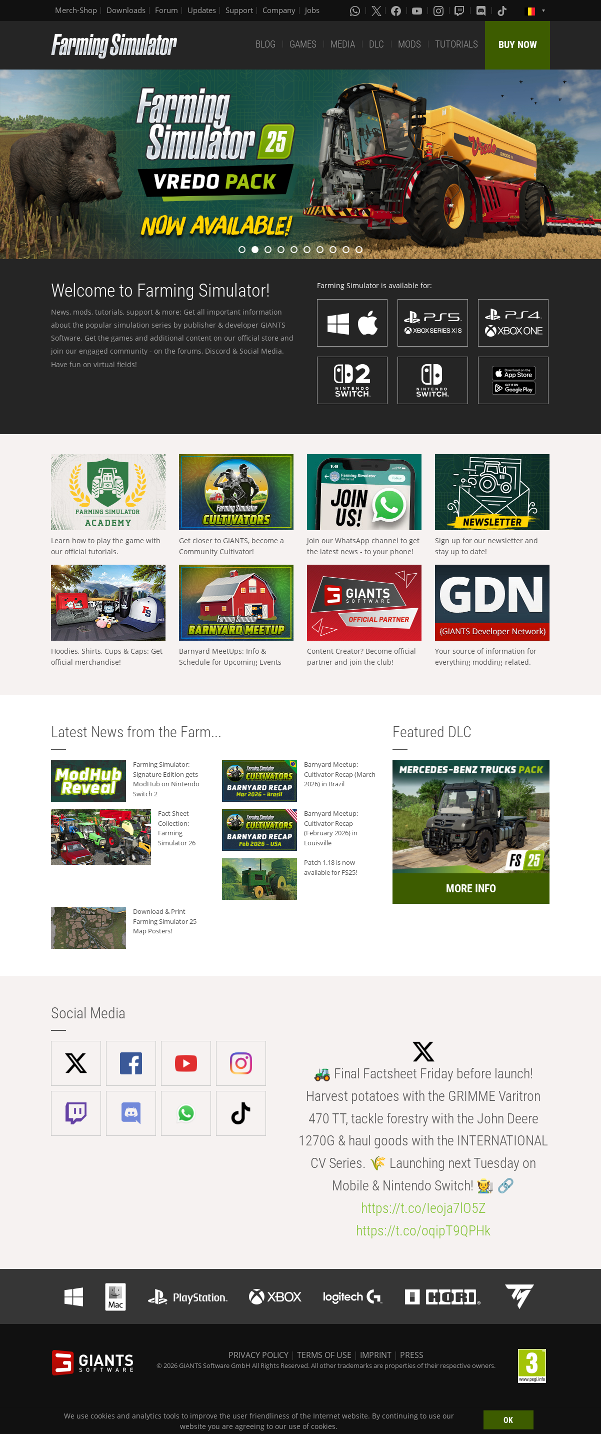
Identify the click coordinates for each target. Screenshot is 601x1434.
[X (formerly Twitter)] (377, 10)
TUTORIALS (456, 44)
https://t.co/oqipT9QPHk (423, 1230)
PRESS (412, 1354)
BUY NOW (517, 45)
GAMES (303, 44)
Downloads (126, 10)
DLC (376, 44)
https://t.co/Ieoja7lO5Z (423, 1208)
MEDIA (342, 44)
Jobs (312, 10)
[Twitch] (460, 10)
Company (279, 10)
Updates (202, 10)
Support (239, 10)
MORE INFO (471, 888)
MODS (409, 44)
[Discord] (482, 10)
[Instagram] (440, 10)
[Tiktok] (503, 10)
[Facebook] (397, 10)
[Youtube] (418, 10)
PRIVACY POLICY (258, 1354)
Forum (166, 10)
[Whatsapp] (356, 10)
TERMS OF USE (324, 1354)
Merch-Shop (76, 10)
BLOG (266, 44)
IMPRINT (376, 1354)
